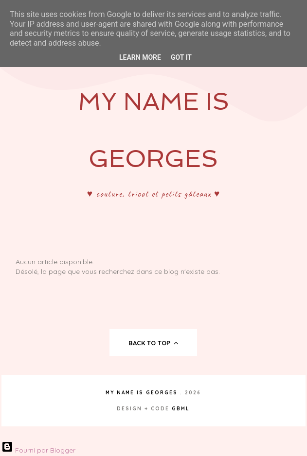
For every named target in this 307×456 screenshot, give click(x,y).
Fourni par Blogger (38, 450)
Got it (181, 57)
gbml (181, 408)
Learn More (140, 57)
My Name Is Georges (142, 392)
